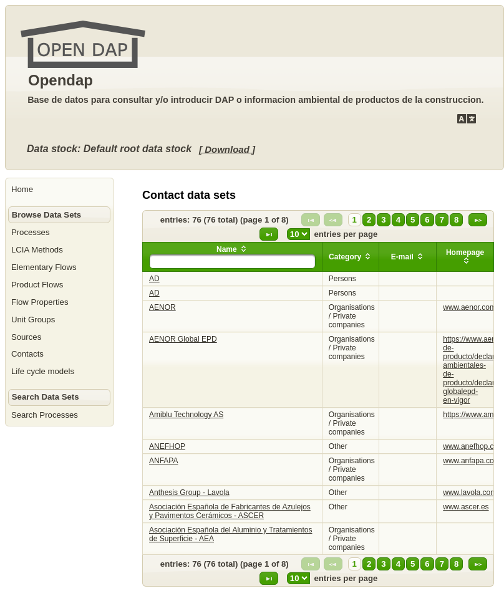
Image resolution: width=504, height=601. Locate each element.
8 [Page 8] (456, 219)
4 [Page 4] (398, 219)
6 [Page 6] (427, 219)
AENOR (162, 307)
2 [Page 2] (369, 219)
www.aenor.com (469, 307)
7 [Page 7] (442, 219)
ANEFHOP (167, 446)
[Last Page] (268, 234)
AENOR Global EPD (183, 339)
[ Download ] (227, 148)
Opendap (60, 80)
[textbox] (232, 261)
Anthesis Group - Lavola (189, 492)
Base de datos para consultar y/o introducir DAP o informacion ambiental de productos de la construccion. (255, 100)
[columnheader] (232, 257)
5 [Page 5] (412, 219)
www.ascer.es (465, 506)
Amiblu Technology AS (186, 414)
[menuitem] (59, 189)
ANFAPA (163, 460)
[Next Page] (477, 219)
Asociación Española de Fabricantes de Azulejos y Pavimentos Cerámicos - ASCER (230, 511)
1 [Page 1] (354, 219)
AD (154, 278)
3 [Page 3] (383, 219)
